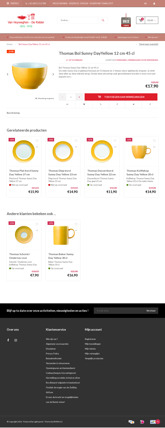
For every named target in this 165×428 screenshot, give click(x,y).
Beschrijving (13, 113)
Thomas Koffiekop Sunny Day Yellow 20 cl (139, 173)
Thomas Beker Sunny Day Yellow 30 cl (61, 256)
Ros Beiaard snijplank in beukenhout (63, 383)
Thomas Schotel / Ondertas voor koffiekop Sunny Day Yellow (21, 256)
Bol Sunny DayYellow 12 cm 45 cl (34, 45)
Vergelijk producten (94, 359)
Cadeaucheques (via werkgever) (61, 373)
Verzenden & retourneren (58, 364)
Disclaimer (51, 349)
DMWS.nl (57, 422)
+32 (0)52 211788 (36, 3)
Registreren (90, 339)
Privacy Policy (52, 354)
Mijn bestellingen (93, 344)
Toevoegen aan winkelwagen (121, 97)
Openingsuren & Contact (127, 38)
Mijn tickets (90, 349)
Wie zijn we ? (151, 38)
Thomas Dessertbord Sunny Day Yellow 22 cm (101, 173)
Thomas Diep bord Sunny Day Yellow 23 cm (62, 173)
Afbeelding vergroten (46, 99)
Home (9, 45)
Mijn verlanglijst (92, 354)
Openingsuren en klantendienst (60, 368)
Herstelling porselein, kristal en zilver (63, 378)
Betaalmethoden (54, 359)
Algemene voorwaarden (57, 344)
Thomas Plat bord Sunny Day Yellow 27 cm (24, 173)
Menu (13, 3)
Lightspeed (38, 422)
